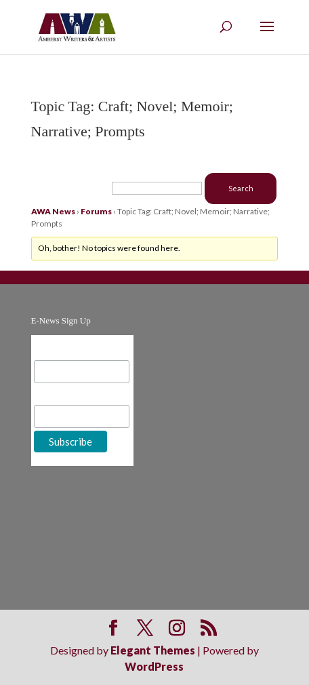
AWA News (53, 211)
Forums (96, 211)
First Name (60, 394)
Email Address (67, 349)
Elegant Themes (152, 650)
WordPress (154, 666)
